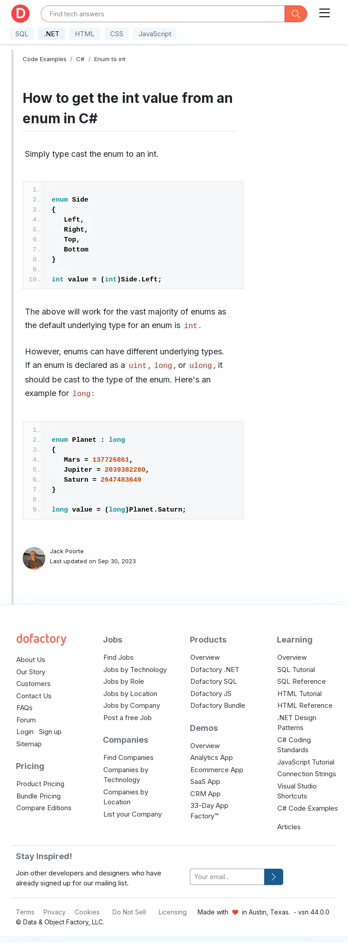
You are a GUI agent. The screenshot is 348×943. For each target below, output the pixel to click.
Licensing (173, 912)
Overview (205, 657)
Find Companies (128, 757)
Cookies (87, 912)
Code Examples (45, 59)
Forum (26, 720)
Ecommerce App (216, 769)
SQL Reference (301, 681)
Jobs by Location (130, 693)
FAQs (24, 707)
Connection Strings (306, 773)
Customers (33, 683)
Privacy (55, 912)
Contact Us (34, 696)
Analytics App (211, 757)
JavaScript (155, 33)
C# (80, 59)
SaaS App (205, 781)
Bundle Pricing (38, 796)
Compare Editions (44, 807)
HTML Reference (305, 705)
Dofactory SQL (213, 681)
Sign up (50, 731)
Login (25, 731)
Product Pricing (40, 783)
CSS (116, 33)
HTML (85, 33)
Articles (289, 826)
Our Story (30, 671)
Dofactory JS (211, 693)
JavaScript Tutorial (305, 762)
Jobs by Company (131, 705)
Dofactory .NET (214, 669)
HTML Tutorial (299, 693)
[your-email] (227, 877)
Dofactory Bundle (217, 705)
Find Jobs (118, 657)
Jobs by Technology (135, 669)
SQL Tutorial (296, 669)
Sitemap (29, 744)
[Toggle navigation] (324, 11)
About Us (30, 659)
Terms (25, 912)
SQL (22, 33)
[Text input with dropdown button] (163, 13)
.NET (51, 33)
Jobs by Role (123, 681)
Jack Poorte (67, 551)
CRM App (205, 793)
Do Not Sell (129, 912)
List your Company (132, 814)
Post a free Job (127, 717)
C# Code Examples (307, 808)
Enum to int (110, 59)
